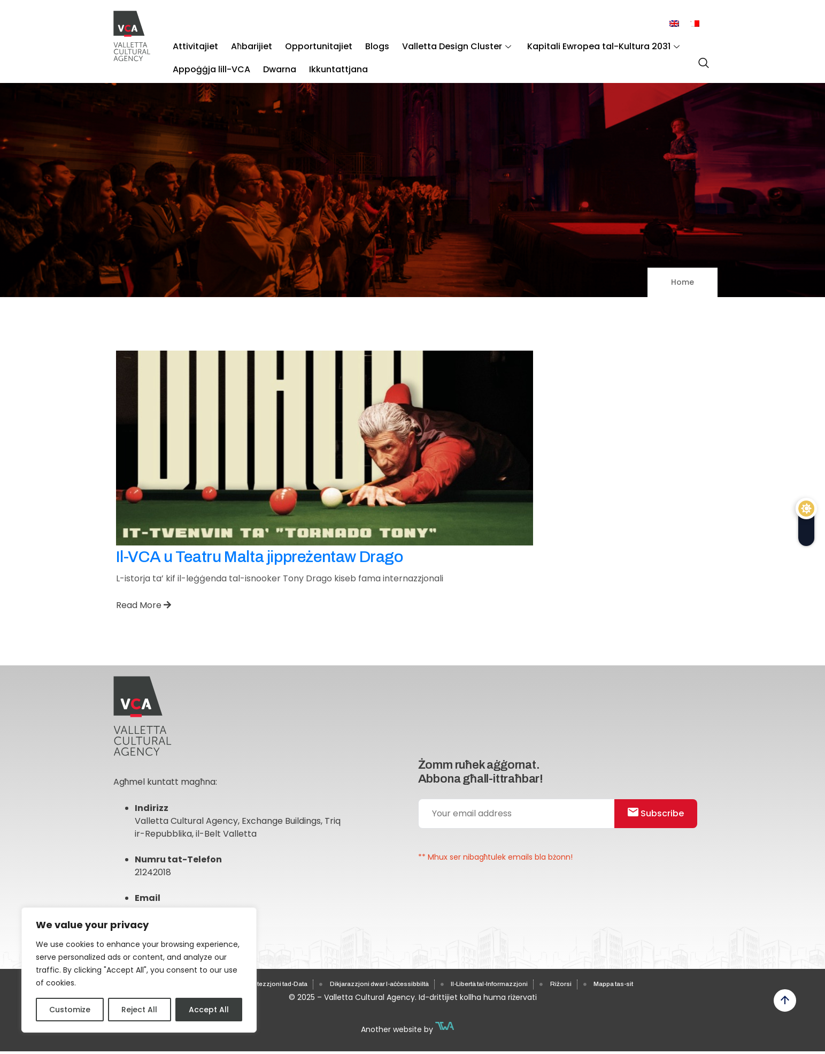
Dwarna (271, 59)
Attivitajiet (192, 43)
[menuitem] (674, 24)
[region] (139, 970)
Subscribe (661, 820)
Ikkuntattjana (324, 59)
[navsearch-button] (701, 58)
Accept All (209, 1009)
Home (682, 282)
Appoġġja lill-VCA (209, 59)
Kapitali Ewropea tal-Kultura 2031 (571, 43)
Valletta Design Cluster (430, 43)
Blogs (357, 43)
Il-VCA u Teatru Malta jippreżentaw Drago (259, 556)
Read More (143, 605)
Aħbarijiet (243, 43)
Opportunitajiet (304, 43)
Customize (69, 1009)
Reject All (139, 1009)
